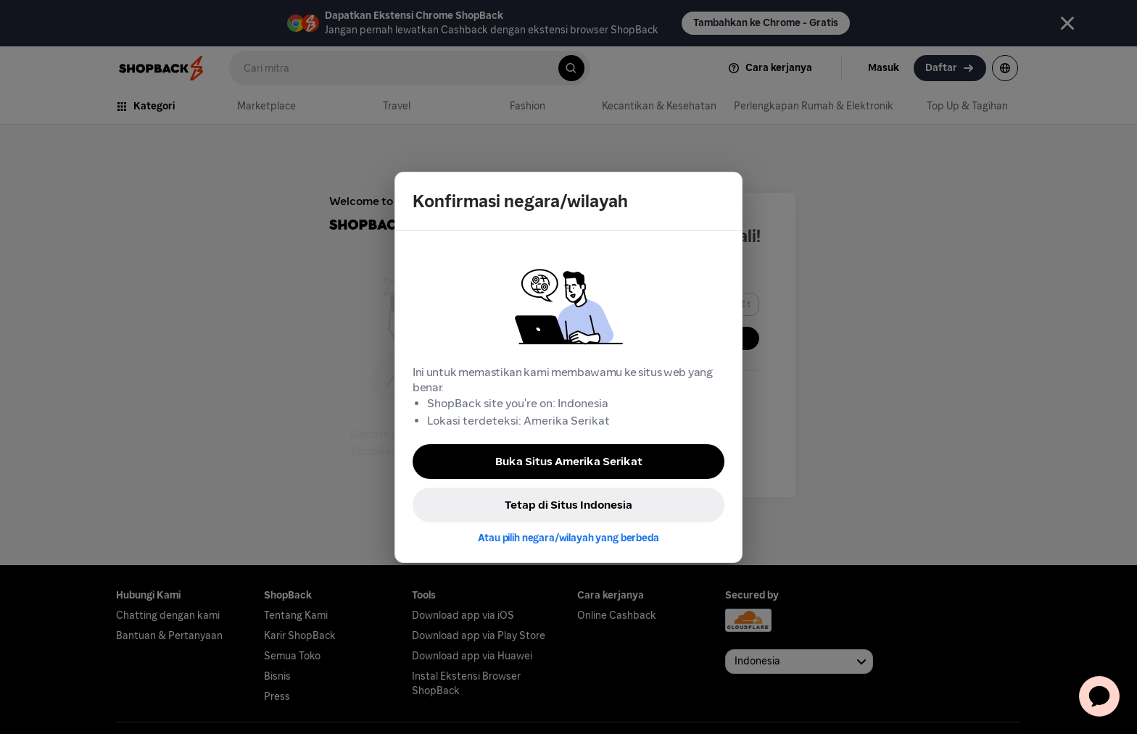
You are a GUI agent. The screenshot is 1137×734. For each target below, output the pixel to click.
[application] (1099, 696)
